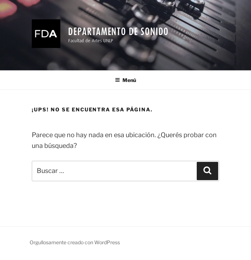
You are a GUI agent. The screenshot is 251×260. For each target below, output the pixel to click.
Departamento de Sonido (118, 31)
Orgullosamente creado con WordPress (75, 242)
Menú (125, 80)
